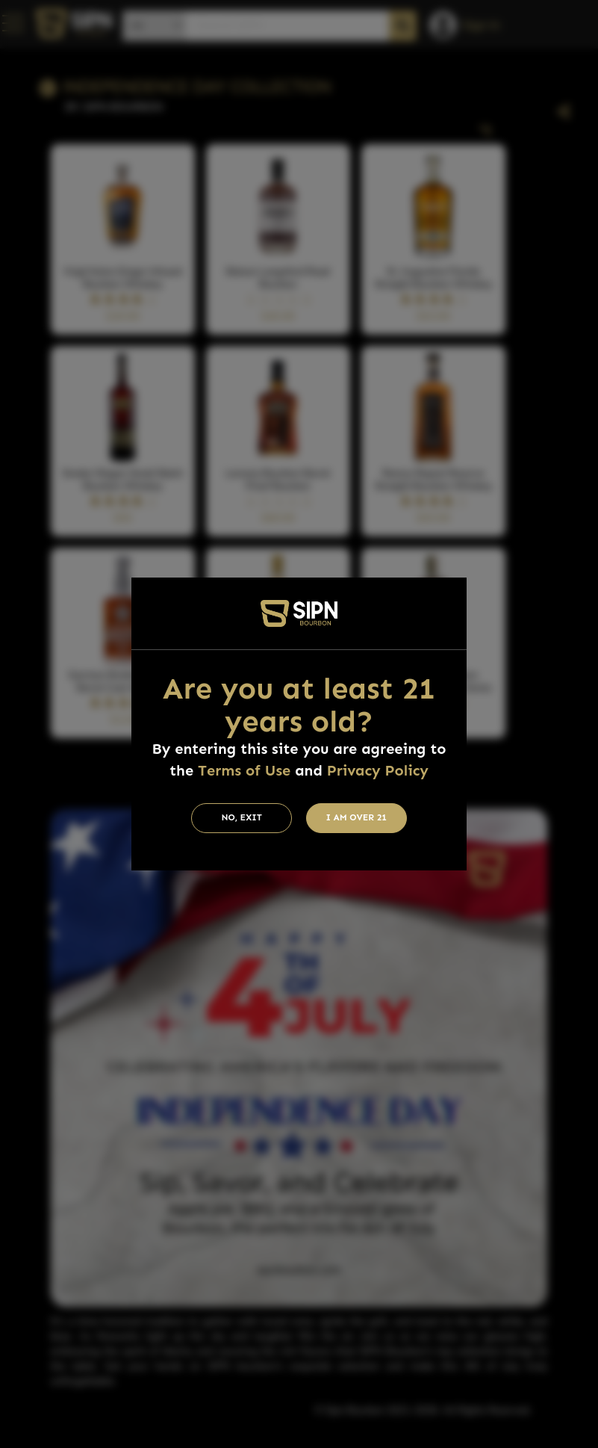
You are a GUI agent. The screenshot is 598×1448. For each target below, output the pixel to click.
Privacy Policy (378, 770)
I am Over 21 (356, 817)
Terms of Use (244, 770)
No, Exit (241, 817)
